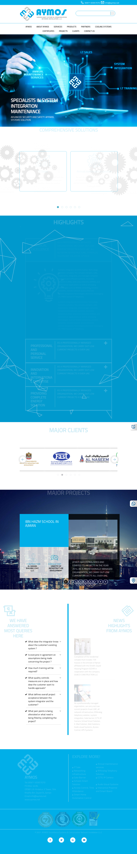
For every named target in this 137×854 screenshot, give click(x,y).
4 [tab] (70, 207)
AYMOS (29, 26)
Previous (15, 175)
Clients (75, 31)
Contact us (89, 31)
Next (121, 175)
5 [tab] (75, 207)
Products (71, 26)
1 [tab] (58, 207)
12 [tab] (88, 584)
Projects (63, 31)
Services (58, 26)
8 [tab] (100, 582)
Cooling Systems (103, 26)
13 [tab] (93, 584)
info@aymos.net (112, 2)
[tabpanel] (43, 175)
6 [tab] (79, 207)
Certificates (48, 31)
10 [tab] (78, 584)
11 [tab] (83, 584)
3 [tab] (66, 207)
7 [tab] (95, 582)
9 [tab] (105, 582)
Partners (85, 26)
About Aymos (42, 26)
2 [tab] (62, 207)
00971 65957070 (92, 2)
